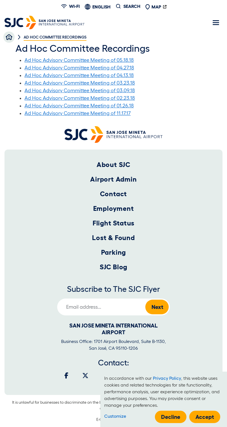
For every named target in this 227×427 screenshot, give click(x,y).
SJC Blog (113, 267)
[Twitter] (85, 375)
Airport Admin (113, 179)
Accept (204, 417)
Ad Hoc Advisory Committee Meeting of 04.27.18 (79, 68)
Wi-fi (70, 6)
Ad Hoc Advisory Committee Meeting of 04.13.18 (79, 75)
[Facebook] (66, 375)
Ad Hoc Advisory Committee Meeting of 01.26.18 (79, 106)
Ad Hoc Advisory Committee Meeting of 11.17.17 (78, 113)
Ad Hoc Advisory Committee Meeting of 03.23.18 (80, 83)
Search (131, 6)
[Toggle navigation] (215, 22)
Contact (113, 194)
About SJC (113, 164)
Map (153, 7)
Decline (170, 417)
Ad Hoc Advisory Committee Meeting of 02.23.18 (80, 98)
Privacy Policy (167, 378)
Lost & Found (113, 237)
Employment (113, 208)
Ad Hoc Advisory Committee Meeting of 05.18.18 (79, 60)
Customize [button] (115, 416)
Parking (113, 252)
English (101, 6)
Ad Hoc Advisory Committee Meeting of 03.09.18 (80, 90)
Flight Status (113, 223)
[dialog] (163, 399)
